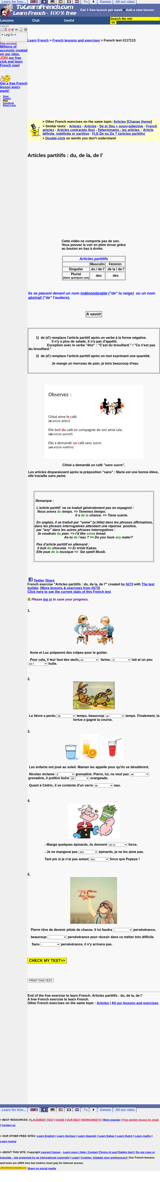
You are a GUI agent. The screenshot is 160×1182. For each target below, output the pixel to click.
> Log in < (8, 34)
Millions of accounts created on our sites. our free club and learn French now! (14, 56)
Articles (120, 121)
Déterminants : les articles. (119, 130)
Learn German (66, 1136)
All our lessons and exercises (134, 1003)
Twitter (39, 580)
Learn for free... (14, 1110)
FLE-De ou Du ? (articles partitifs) (118, 133)
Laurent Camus (51, 1152)
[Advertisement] (94, 79)
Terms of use (108, 1152)
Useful (69, 20)
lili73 (129, 584)
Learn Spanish (87, 1136)
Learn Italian (107, 1136)
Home (6, 96)
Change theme (139, 121)
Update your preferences (110, 1157)
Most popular (111, 1119)
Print (5, 101)
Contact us (8, 1125)
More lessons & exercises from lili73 (70, 588)
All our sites (125, 1110)
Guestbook (8, 103)
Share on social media (42, 1168)
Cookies (86, 1157)
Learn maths (143, 1136)
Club (36, 20)
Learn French (38, 40)
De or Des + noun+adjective (121, 126)
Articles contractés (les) (76, 130)
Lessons (7, 20)
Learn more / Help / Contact (80, 1152)
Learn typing (8, 1141)
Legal (75, 1157)
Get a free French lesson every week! (14, 87)
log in (47, 599)
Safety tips (126, 1152)
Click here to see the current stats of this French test (69, 591)
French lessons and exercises (76, 40)
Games (105, 1110)
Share (49, 580)
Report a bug (9, 105)
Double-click (55, 138)
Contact (7, 98)
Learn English (46, 1136)
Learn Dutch (124, 1136)
